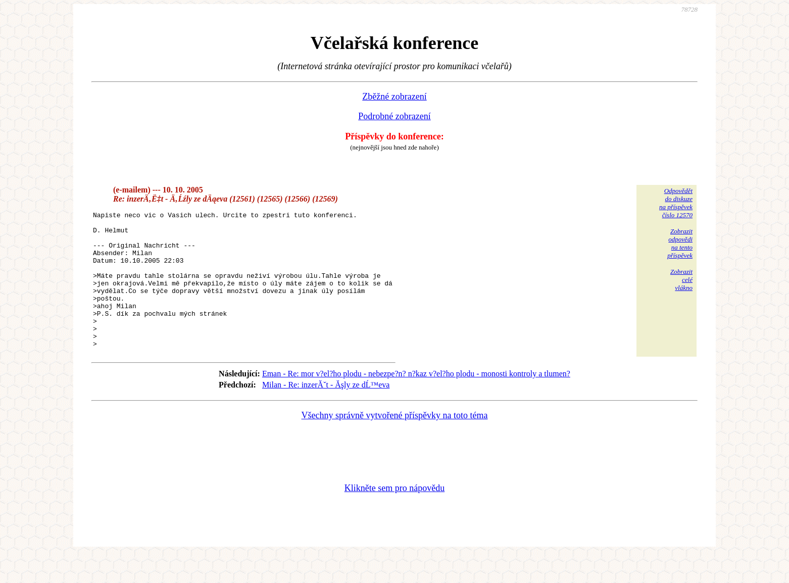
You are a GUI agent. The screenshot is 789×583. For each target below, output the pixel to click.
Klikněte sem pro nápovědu (394, 515)
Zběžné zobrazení (394, 96)
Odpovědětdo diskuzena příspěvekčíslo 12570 (676, 203)
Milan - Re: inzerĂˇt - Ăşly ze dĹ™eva (325, 412)
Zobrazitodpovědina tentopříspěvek (680, 243)
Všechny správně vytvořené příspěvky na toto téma (395, 443)
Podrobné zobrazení (394, 116)
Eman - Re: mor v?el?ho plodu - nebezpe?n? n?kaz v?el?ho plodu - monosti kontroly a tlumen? (416, 401)
